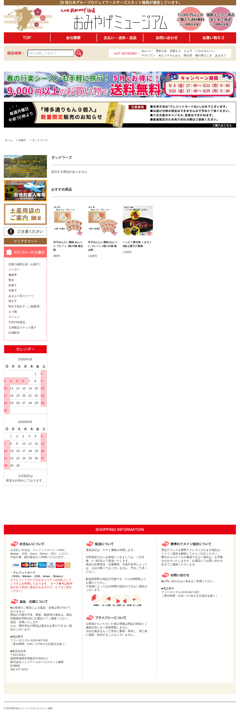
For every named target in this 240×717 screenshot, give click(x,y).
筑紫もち (175, 50)
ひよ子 (188, 50)
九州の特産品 (16, 322)
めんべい (147, 50)
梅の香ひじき (203, 55)
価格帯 (12, 274)
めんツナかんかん (169, 55)
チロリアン (148, 55)
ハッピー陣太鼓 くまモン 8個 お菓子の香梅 (137, 244)
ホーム (9, 140)
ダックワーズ (40, 140)
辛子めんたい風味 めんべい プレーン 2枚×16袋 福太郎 (102, 246)
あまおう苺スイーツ (21, 296)
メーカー (14, 269)
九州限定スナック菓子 (22, 327)
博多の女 (161, 50)
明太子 (12, 301)
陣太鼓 (188, 55)
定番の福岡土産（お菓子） (25, 264)
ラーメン (14, 317)
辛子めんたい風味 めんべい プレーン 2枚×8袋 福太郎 (68, 246)
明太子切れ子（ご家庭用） (25, 306)
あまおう (220, 55)
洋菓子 (22, 140)
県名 (11, 280)
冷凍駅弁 (14, 332)
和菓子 (12, 285)
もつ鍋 (12, 311)
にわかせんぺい (205, 50)
